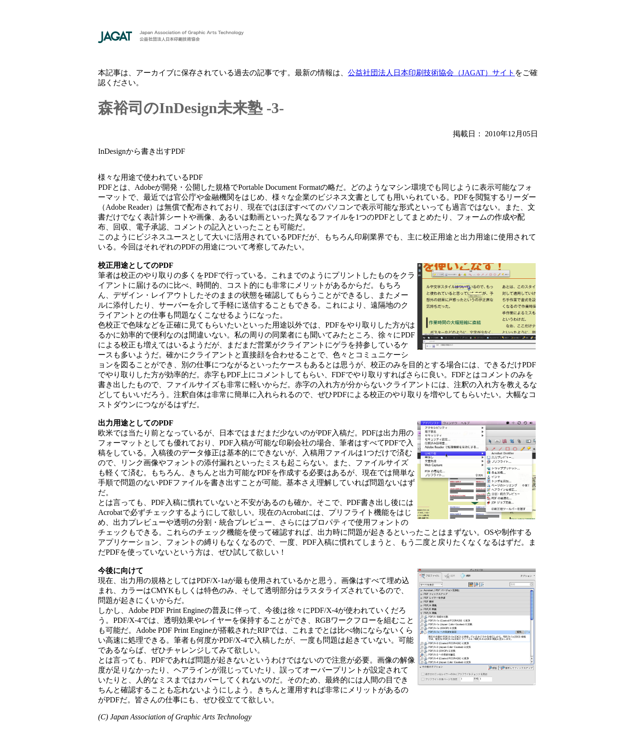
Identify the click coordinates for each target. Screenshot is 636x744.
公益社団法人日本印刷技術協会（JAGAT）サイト (431, 73)
